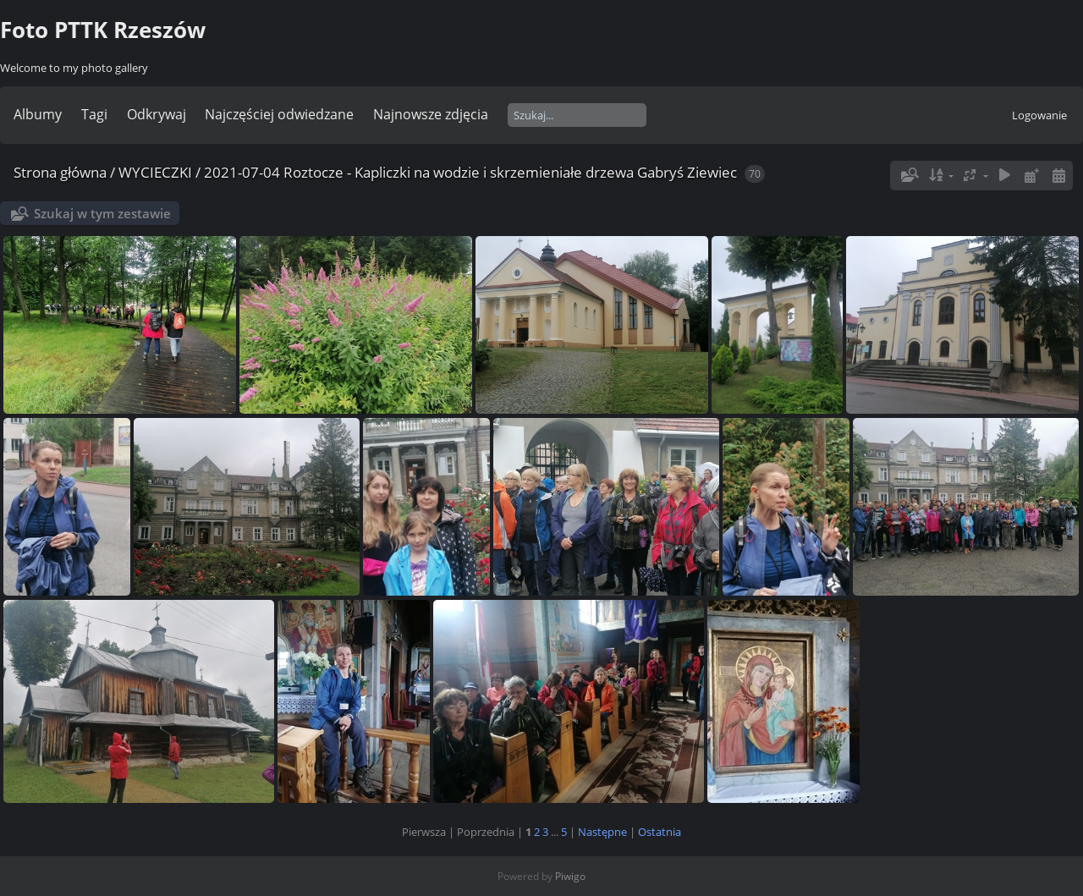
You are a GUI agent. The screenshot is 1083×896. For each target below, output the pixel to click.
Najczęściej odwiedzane (279, 114)
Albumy (38, 114)
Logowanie (1039, 115)
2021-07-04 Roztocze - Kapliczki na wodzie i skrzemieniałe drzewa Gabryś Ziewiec (470, 172)
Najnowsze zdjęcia (430, 114)
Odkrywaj (156, 114)
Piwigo (570, 876)
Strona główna (60, 172)
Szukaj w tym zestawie (102, 213)
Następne (602, 831)
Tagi (94, 114)
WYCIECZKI (155, 172)
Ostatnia (659, 831)
